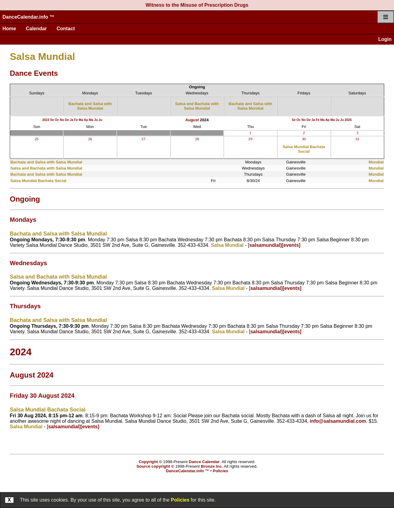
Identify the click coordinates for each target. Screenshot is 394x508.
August (192, 120)
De (67, 120)
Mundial (376, 162)
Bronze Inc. (212, 466)
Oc (57, 120)
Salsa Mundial (42, 56)
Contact (66, 28)
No (62, 120)
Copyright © (150, 461)
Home (9, 28)
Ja (71, 120)
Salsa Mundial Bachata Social (304, 149)
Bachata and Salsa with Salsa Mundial (90, 106)
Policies (180, 500)
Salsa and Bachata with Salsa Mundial (197, 106)
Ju (96, 120)
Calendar (36, 28)
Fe (76, 120)
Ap (86, 120)
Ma (81, 120)
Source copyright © (155, 466)
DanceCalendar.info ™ (28, 17)
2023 (45, 120)
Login (385, 39)
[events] (291, 245)
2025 (348, 120)
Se (52, 120)
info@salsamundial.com (338, 421)
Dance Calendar (204, 461)
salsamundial (264, 245)
